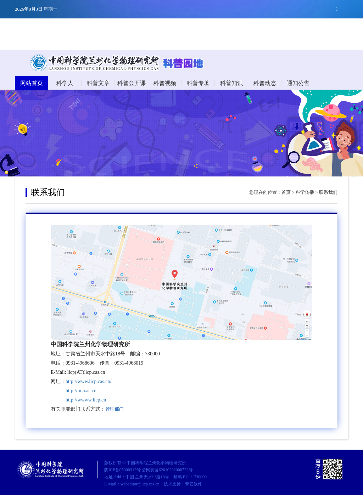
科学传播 (305, 192)
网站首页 (31, 83)
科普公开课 (131, 83)
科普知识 (231, 83)
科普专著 (198, 83)
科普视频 (164, 83)
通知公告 (298, 83)
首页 (286, 192)
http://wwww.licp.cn (86, 400)
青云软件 (193, 484)
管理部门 (114, 409)
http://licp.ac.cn (81, 390)
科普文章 (98, 83)
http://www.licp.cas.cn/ (88, 381)
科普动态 (264, 83)
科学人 (64, 83)
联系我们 (328, 192)
